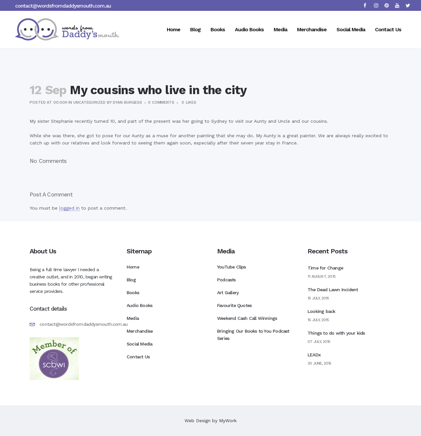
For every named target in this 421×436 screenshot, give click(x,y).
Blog (131, 279)
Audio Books (139, 305)
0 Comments (161, 102)
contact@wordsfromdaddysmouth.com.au (63, 6)
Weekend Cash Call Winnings (247, 318)
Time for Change (325, 267)
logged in (69, 208)
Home (133, 266)
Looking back (321, 311)
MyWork (227, 420)
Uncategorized (89, 102)
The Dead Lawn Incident (333, 289)
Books (133, 292)
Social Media (139, 343)
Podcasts (226, 279)
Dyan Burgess (127, 102)
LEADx (314, 354)
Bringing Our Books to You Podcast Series (253, 334)
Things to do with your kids (336, 333)
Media (133, 318)
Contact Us (138, 356)
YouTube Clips (231, 266)
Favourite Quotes (234, 305)
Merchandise (140, 331)
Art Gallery (227, 292)
